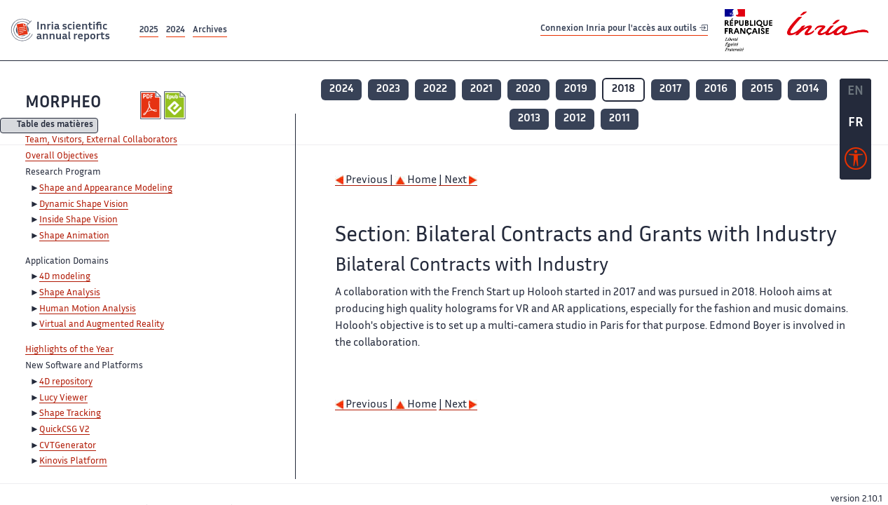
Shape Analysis (69, 293)
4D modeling (64, 277)
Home (416, 180)
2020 (528, 89)
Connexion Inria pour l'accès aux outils (624, 30)
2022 (435, 89)
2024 (175, 30)
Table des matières (55, 126)
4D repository (66, 382)
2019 (575, 89)
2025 (148, 30)
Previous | (365, 180)
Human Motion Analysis (87, 309)
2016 (716, 89)
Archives (210, 30)
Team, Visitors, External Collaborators (101, 140)
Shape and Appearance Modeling (105, 188)
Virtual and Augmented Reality (101, 325)
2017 (670, 89)
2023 (388, 89)
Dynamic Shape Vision (83, 205)
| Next (458, 180)
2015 (762, 89)
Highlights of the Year (69, 350)
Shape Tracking (70, 414)
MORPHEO (63, 103)
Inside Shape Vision (78, 220)
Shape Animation (74, 236)
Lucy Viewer (63, 398)
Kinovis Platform (73, 461)
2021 (481, 89)
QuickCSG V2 (64, 430)
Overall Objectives (61, 156)
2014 (807, 89)
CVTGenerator (67, 446)
